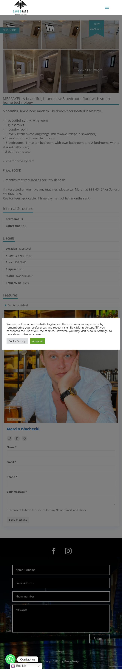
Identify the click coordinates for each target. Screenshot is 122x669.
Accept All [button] (37, 342)
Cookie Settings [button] (17, 342)
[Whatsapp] (10, 659)
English (18, 666)
